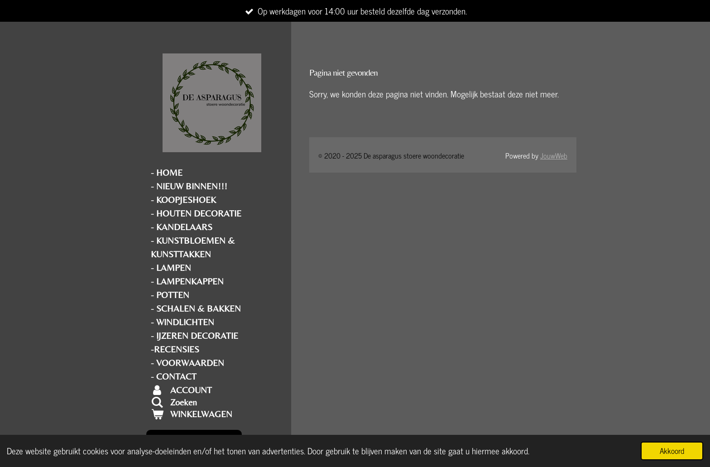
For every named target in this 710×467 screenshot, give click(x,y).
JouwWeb (553, 155)
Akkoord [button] (672, 450)
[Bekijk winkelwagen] (212, 414)
